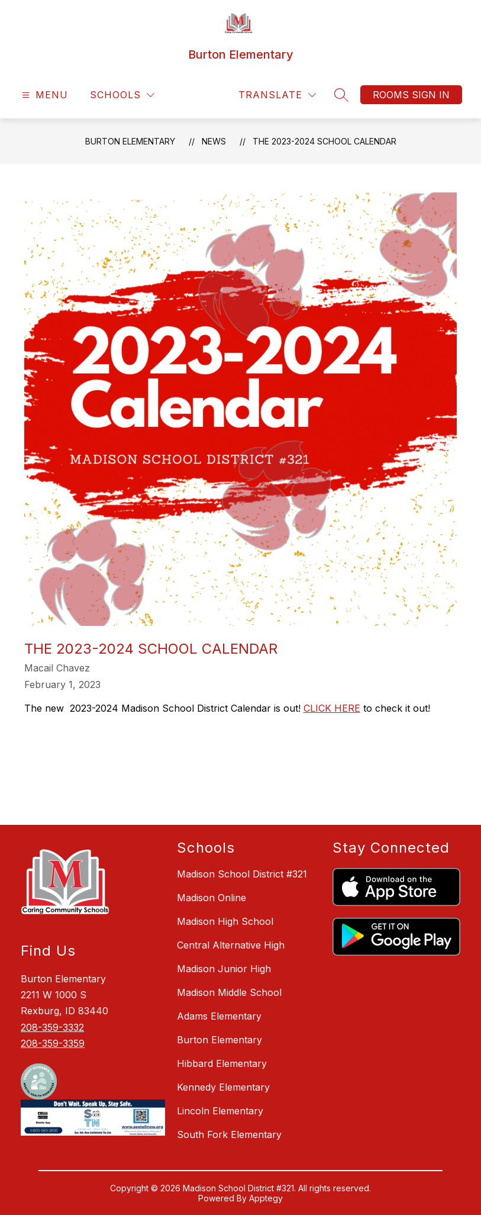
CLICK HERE (332, 708)
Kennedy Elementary (223, 1087)
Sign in (431, 95)
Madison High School (225, 921)
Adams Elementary (219, 1016)
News (214, 141)
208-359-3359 (53, 1043)
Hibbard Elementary (222, 1063)
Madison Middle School (229, 992)
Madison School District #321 (242, 874)
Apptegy (266, 1198)
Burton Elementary (130, 141)
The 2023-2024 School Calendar (324, 141)
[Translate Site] (277, 95)
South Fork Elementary (229, 1134)
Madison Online (211, 898)
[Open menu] (43, 95)
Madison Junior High (224, 969)
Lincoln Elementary (220, 1111)
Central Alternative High (231, 945)
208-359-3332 (52, 1027)
